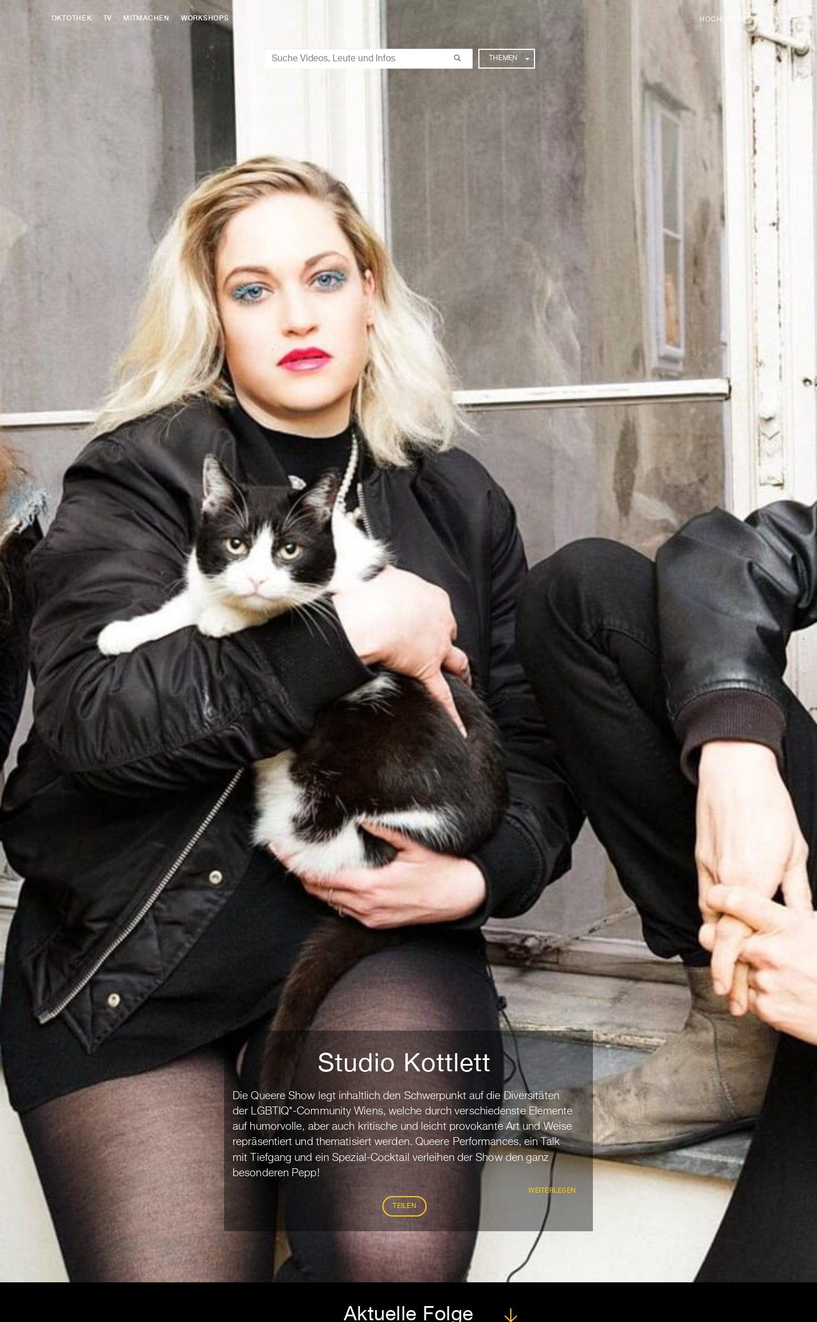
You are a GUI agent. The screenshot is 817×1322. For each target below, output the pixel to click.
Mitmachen (149, 18)
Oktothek (74, 18)
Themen (509, 58)
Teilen (404, 1206)
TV (110, 18)
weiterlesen (552, 1191)
